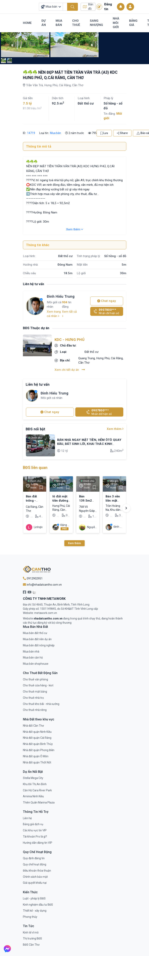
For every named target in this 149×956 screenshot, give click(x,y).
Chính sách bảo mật (35, 876)
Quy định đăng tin (34, 858)
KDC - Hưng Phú (69, 340)
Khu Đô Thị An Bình (35, 784)
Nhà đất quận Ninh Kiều (37, 731)
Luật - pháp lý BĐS (34, 898)
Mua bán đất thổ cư (35, 633)
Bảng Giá (133, 23)
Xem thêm (74, 229)
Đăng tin (104, 6)
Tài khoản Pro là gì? (35, 836)
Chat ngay (106, 301)
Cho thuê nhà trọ (33, 697)
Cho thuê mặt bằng (35, 691)
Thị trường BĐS (32, 938)
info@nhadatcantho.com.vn (42, 584)
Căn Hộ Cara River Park (37, 790)
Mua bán (55, 133)
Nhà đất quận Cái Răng (37, 737)
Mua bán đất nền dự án (37, 639)
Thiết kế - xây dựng (34, 910)
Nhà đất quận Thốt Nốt (37, 762)
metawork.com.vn (45, 613)
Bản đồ (88, 7)
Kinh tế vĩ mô (31, 932)
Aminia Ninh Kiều (33, 796)
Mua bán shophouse (35, 663)
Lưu (104, 133)
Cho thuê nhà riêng (35, 709)
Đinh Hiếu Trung (60, 296)
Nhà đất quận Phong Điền (38, 750)
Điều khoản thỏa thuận (37, 870)
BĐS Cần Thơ (31, 944)
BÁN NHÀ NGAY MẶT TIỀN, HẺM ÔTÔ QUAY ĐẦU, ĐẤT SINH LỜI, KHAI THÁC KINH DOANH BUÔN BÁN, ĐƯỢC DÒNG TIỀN (89, 444)
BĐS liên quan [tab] (35, 467)
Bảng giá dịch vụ (33, 824)
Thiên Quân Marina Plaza (39, 802)
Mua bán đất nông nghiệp (39, 645)
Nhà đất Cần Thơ (33, 725)
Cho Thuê (76, 23)
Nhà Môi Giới (116, 23)
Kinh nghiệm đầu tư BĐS (38, 904)
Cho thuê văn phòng (35, 679)
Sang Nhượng (96, 23)
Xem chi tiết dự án (70, 370)
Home (27, 23)
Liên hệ (27, 818)
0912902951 (33, 578)
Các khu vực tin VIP (35, 830)
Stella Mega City (33, 778)
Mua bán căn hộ (33, 657)
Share (122, 133)
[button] (126, 508)
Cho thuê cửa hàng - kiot (38, 685)
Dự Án (43, 23)
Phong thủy (30, 916)
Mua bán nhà (31, 651)
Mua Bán (59, 23)
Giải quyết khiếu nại (35, 882)
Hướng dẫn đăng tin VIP (37, 842)
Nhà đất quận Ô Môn (35, 756)
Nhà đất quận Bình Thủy (38, 744)
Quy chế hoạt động (34, 864)
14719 (30, 133)
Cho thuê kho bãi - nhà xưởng (41, 704)
